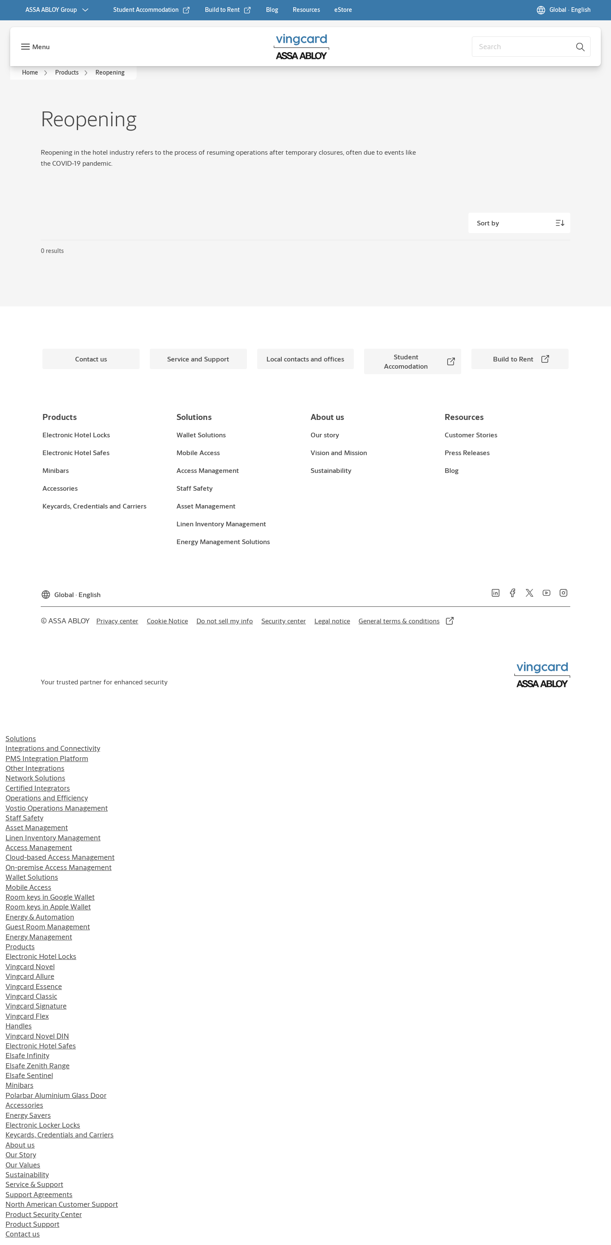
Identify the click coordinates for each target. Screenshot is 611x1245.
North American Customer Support (62, 1204)
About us (20, 1145)
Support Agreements (39, 1194)
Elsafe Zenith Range (38, 1065)
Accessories (24, 1105)
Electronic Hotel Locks (41, 956)
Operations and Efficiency (47, 798)
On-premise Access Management (59, 867)
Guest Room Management (48, 926)
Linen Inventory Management (53, 837)
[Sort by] (519, 223)
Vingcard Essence (34, 986)
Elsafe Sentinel (29, 1075)
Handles (19, 1026)
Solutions (21, 738)
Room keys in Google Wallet (50, 897)
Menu (41, 46)
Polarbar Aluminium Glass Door (56, 1095)
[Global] (563, 10)
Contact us (23, 1234)
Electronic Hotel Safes (41, 1045)
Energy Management (39, 937)
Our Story (21, 1154)
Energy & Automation (40, 917)
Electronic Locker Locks (43, 1125)
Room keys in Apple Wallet (48, 907)
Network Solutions (35, 778)
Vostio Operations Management (57, 808)
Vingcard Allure (30, 976)
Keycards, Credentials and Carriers (60, 1134)
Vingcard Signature (36, 1006)
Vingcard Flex (27, 1016)
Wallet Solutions (32, 877)
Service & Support (34, 1184)
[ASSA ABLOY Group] (57, 10)
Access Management (39, 847)
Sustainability (27, 1174)
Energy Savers (28, 1115)
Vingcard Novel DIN (37, 1036)
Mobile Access (28, 887)
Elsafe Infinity (27, 1055)
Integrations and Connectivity (53, 748)
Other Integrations (35, 768)
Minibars (20, 1085)
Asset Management (37, 827)
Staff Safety (24, 818)
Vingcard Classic (31, 996)
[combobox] (531, 46)
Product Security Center (44, 1214)
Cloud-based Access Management (60, 857)
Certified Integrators (38, 788)
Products (20, 946)
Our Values (23, 1165)
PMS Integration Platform (47, 758)
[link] (152, 10)
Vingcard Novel (30, 966)
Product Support (32, 1224)
